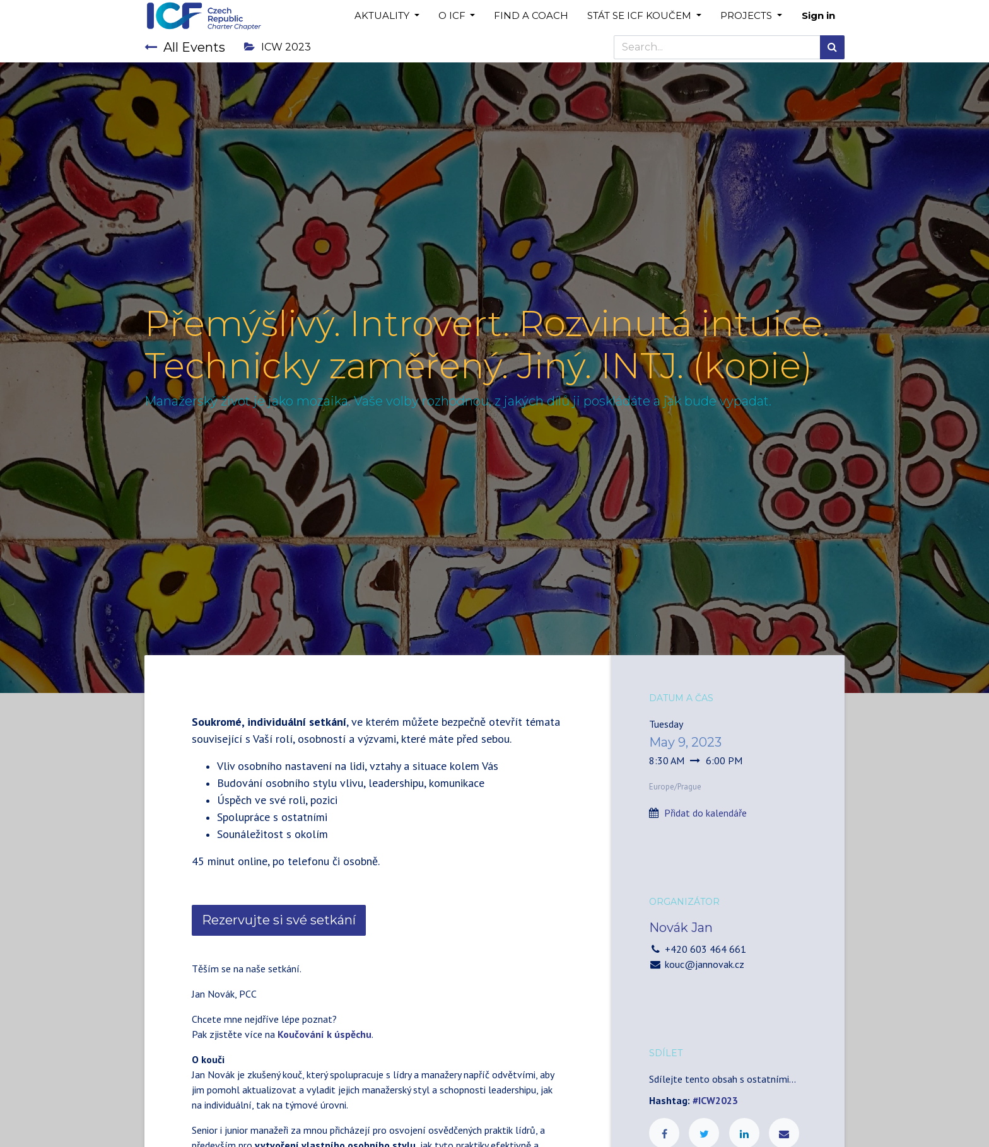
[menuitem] (531, 16)
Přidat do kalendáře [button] (705, 812)
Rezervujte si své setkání (279, 920)
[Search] (832, 47)
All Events (184, 47)
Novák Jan (681, 927)
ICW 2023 (277, 47)
